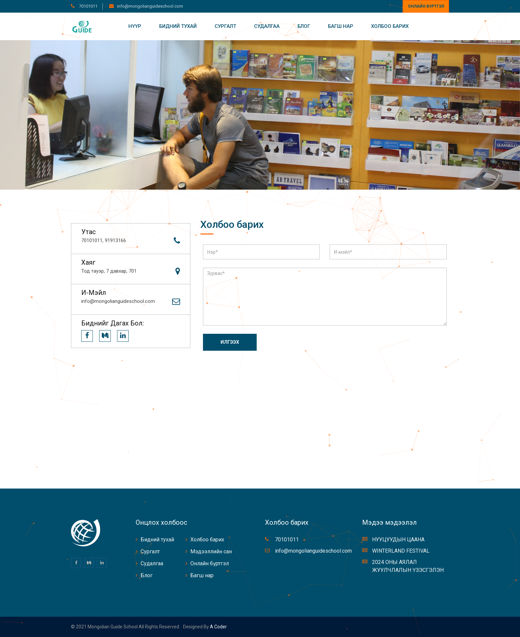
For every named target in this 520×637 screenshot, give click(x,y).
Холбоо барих (390, 26)
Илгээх (230, 342)
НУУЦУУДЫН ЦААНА (398, 539)
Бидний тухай (178, 26)
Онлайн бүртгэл (426, 6)
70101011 (88, 6)
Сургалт (225, 26)
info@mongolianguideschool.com (150, 6)
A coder (218, 626)
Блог (303, 26)
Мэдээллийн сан (211, 551)
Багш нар (340, 26)
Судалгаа (267, 26)
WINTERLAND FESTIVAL (400, 551)
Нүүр (134, 26)
